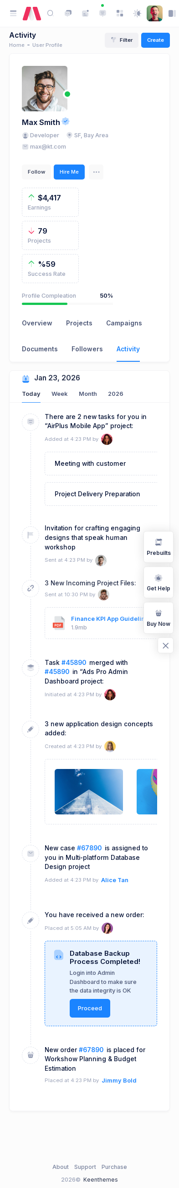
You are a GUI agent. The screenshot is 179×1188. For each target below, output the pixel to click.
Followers (87, 349)
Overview (37, 323)
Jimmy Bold (119, 1080)
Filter (122, 40)
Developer (40, 135)
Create (155, 40)
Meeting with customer (90, 463)
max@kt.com (44, 146)
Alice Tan (114, 880)
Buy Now (158, 617)
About (60, 1166)
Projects (79, 323)
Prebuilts (159, 546)
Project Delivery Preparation (97, 494)
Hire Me (69, 172)
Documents (40, 349)
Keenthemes (100, 1179)
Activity (128, 349)
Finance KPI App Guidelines (111, 618)
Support (85, 1166)
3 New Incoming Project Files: (90, 583)
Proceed (90, 1008)
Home (17, 45)
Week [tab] (59, 393)
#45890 (73, 662)
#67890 (89, 848)
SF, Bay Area (87, 135)
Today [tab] (31, 393)
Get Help (158, 582)
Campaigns (124, 323)
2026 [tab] (115, 393)
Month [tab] (88, 393)
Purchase (114, 1166)
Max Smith (41, 122)
